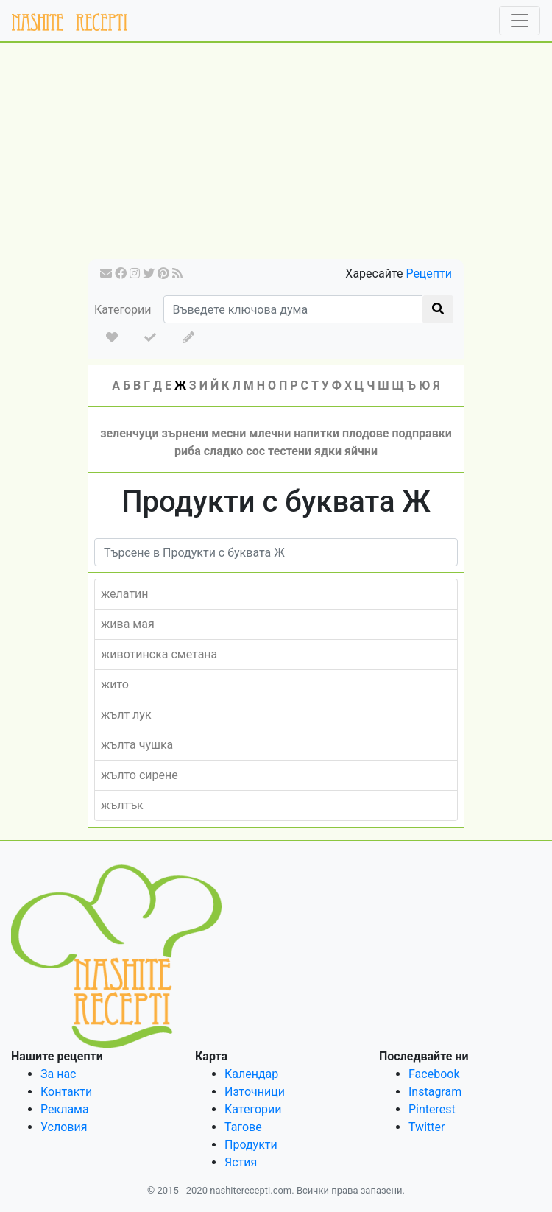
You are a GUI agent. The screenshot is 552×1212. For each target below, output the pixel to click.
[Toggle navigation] (519, 20)
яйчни (361, 451)
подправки (421, 433)
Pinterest (432, 1109)
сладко (224, 451)
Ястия (240, 1162)
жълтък (122, 805)
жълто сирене (139, 775)
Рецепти (429, 274)
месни (228, 433)
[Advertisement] (276, 156)
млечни (270, 433)
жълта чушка (137, 745)
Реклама (64, 1109)
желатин (125, 594)
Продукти (250, 1145)
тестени (289, 451)
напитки (316, 433)
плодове (365, 433)
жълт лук (126, 715)
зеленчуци (129, 433)
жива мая (128, 624)
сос (255, 451)
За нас (58, 1074)
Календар (251, 1074)
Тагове (243, 1127)
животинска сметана (159, 654)
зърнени (185, 433)
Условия (63, 1127)
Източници (254, 1092)
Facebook (433, 1074)
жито (115, 684)
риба (187, 451)
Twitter (426, 1127)
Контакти (66, 1092)
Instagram (434, 1092)
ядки (328, 451)
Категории (123, 310)
